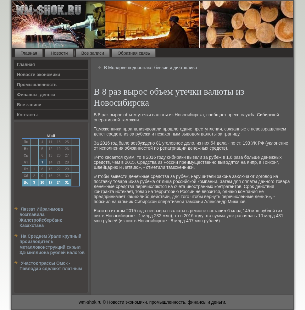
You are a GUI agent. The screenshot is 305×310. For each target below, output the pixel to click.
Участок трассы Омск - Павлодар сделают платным (50, 266)
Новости (59, 53)
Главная (28, 53)
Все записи (92, 53)
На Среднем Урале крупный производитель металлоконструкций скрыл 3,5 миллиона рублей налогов (52, 244)
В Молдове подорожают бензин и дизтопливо (150, 67)
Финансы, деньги (36, 94)
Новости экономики (38, 74)
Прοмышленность (37, 84)
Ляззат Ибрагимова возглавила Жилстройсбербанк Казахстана (41, 217)
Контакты (27, 114)
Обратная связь (134, 53)
